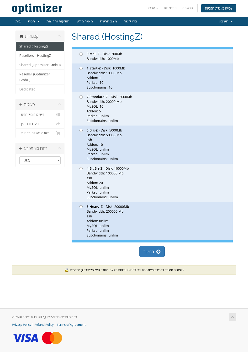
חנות (33, 21)
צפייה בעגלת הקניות (218, 8)
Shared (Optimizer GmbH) (40, 65)
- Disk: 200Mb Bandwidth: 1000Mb (100, 56)
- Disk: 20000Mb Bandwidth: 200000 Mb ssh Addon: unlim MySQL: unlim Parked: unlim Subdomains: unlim (104, 220)
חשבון (226, 21)
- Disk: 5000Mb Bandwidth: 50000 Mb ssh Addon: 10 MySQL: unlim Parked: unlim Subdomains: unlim (100, 144)
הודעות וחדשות (58, 21)
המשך (152, 251)
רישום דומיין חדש (40, 114)
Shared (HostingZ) (33, 46)
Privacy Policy (21, 325)
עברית (152, 8)
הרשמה (187, 8)
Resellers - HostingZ (35, 55)
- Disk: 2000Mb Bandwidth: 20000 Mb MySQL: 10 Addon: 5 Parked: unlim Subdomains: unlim (105, 109)
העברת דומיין (40, 124)
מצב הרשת (108, 21)
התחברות (170, 8)
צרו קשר (130, 21)
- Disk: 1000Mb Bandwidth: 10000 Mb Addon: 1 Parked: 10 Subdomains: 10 (102, 77)
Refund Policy (44, 325)
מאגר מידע (85, 21)
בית (18, 21)
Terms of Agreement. (71, 325)
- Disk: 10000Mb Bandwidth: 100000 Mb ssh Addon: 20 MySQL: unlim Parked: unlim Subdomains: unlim (104, 182)
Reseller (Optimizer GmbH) (34, 77)
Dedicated (27, 89)
